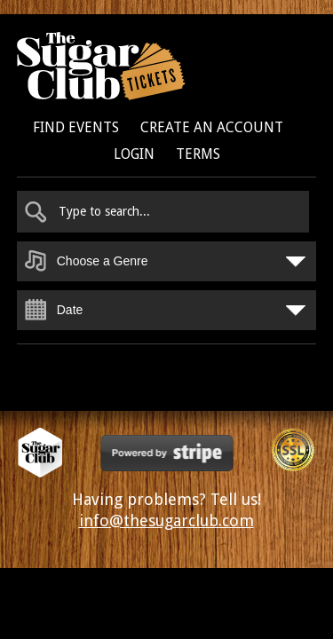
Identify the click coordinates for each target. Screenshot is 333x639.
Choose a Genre (102, 261)
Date (70, 310)
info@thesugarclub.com (166, 520)
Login (134, 154)
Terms (198, 154)
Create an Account (211, 127)
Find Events (76, 127)
